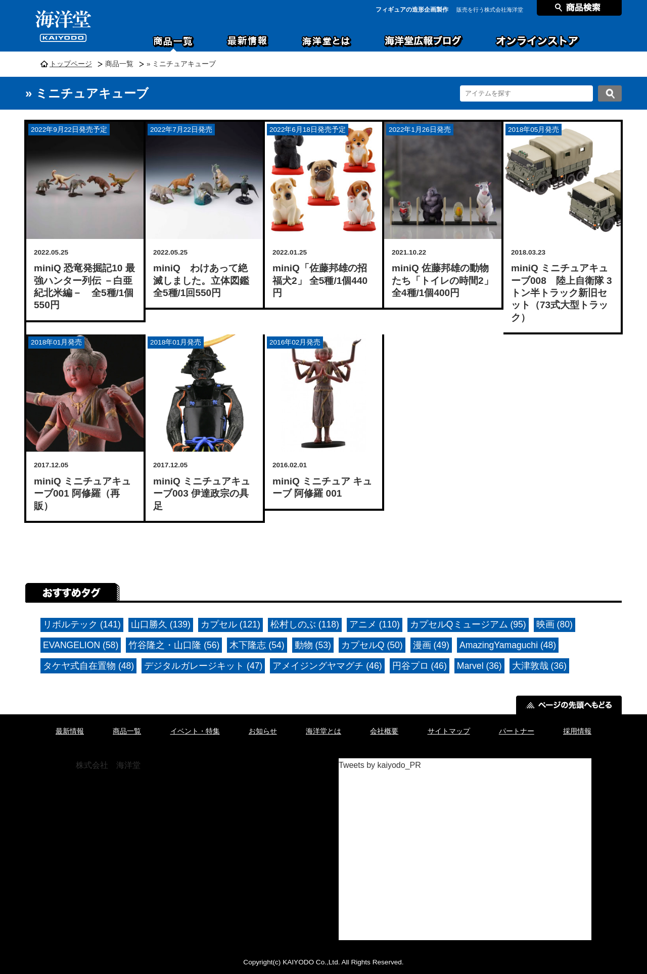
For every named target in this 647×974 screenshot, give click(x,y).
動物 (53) (313, 645)
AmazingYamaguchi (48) (507, 645)
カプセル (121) (230, 624)
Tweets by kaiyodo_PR (380, 765)
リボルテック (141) (82, 624)
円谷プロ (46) (419, 666)
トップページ (71, 64)
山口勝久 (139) (161, 624)
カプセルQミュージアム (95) (468, 624)
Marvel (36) (479, 666)
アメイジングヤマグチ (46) (327, 666)
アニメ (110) (374, 624)
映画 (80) (554, 624)
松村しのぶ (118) (304, 624)
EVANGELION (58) (80, 645)
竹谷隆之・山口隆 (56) (173, 645)
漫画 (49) (431, 645)
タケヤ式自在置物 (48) (88, 666)
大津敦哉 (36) (539, 666)
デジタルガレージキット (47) (203, 666)
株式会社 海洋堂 (108, 765)
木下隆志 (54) (256, 645)
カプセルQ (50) (372, 645)
